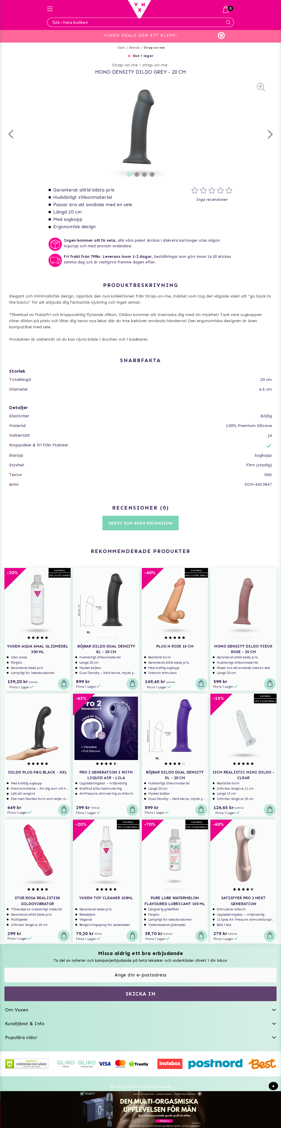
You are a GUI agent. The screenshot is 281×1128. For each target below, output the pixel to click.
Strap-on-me (154, 48)
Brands (134, 48)
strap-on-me (154, 65)
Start (121, 48)
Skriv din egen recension (141, 523)
